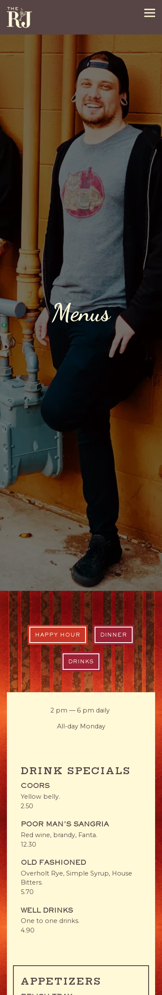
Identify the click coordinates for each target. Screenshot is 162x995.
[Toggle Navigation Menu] (149, 13)
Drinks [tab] (81, 613)
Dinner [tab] (113, 586)
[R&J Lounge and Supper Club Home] (19, 17)
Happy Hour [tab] (57, 586)
